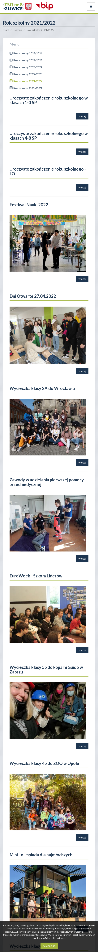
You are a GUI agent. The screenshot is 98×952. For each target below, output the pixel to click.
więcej (82, 116)
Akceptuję (49, 945)
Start (6, 30)
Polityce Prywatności (55, 938)
